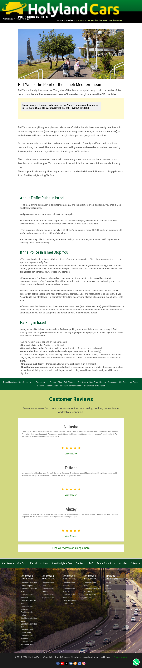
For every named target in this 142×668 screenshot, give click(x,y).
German (108, 586)
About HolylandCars (62, 563)
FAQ (91, 563)
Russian (108, 591)
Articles (69, 20)
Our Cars (22, 563)
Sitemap (135, 563)
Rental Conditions (106, 563)
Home (60, 20)
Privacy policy (120, 657)
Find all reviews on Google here (71, 548)
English (108, 583)
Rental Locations (39, 563)
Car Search (8, 563)
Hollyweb (107, 657)
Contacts (81, 563)
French (108, 589)
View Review (71, 453)
